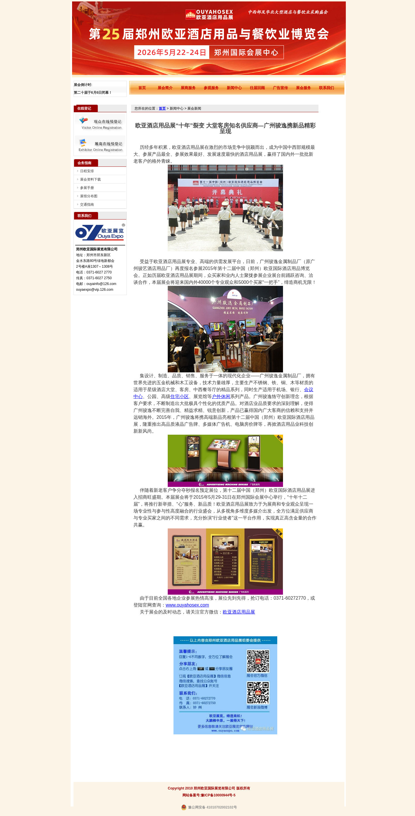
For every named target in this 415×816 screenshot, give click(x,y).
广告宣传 (280, 88)
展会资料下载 (90, 179)
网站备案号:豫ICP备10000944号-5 (208, 795)
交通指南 (87, 204)
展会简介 (165, 88)
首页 (142, 88)
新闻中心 (234, 88)
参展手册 (87, 188)
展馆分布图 (88, 196)
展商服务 (188, 88)
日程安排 (87, 171)
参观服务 (211, 88)
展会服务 (303, 88)
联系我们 (326, 88)
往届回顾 (257, 88)
